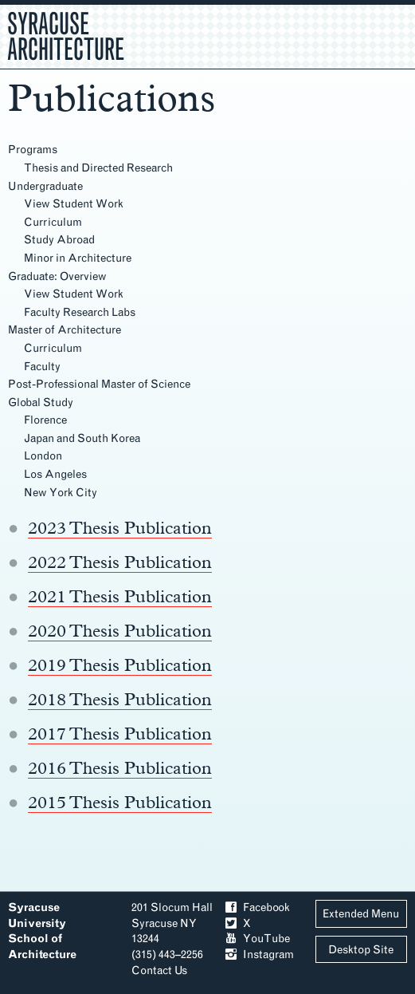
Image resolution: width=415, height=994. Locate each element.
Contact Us (159, 970)
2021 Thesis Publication (120, 596)
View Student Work (73, 204)
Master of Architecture (64, 330)
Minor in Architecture (77, 258)
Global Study (40, 402)
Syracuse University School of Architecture (42, 931)
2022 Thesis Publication (120, 561)
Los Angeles (55, 474)
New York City (60, 492)
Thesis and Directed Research (98, 168)
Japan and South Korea (82, 438)
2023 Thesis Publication (120, 527)
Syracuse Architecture (65, 34)
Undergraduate (45, 186)
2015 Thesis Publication (120, 801)
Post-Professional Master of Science (99, 384)
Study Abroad (59, 240)
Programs (32, 149)
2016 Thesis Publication (120, 767)
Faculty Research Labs (79, 312)
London (43, 456)
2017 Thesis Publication (120, 733)
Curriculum (53, 222)
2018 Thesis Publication (120, 698)
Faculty (42, 366)
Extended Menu (361, 914)
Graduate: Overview (57, 276)
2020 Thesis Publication (120, 630)
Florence (45, 420)
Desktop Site (360, 950)
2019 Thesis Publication (120, 664)
